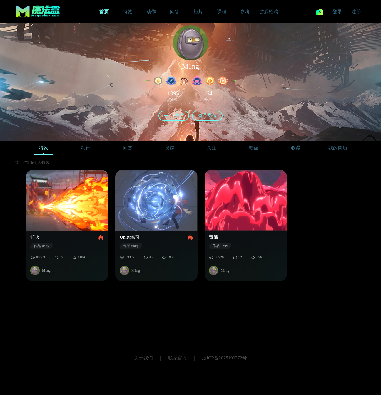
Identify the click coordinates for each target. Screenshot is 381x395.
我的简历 (337, 147)
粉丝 (253, 147)
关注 (211, 147)
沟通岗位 (207, 115)
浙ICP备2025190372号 (224, 357)
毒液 (213, 237)
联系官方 (177, 357)
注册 (356, 11)
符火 (35, 237)
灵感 (169, 147)
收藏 (295, 147)
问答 (127, 147)
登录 (337, 11)
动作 (85, 147)
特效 (43, 149)
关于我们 (143, 357)
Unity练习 (130, 237)
